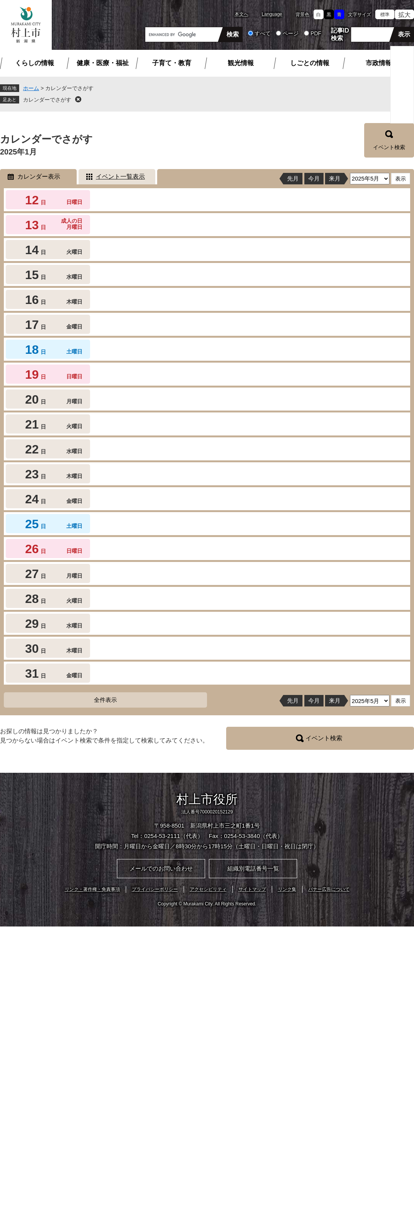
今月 (314, 178)
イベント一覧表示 (120, 176)
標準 (384, 14)
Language (272, 14)
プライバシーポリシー (155, 889)
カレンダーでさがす (47, 100)
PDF (315, 33)
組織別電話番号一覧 (253, 868)
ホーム (31, 88)
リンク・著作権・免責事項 (92, 889)
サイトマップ (252, 889)
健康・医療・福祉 (103, 63)
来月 (334, 178)
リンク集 (287, 889)
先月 (293, 178)
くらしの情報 (34, 63)
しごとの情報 (309, 63)
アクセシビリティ (208, 889)
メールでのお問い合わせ (161, 868)
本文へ (241, 14)
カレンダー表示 (38, 176)
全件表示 (105, 699)
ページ (291, 33)
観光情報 (241, 63)
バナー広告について (329, 889)
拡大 (404, 14)
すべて (263, 33)
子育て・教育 (171, 63)
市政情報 (379, 63)
